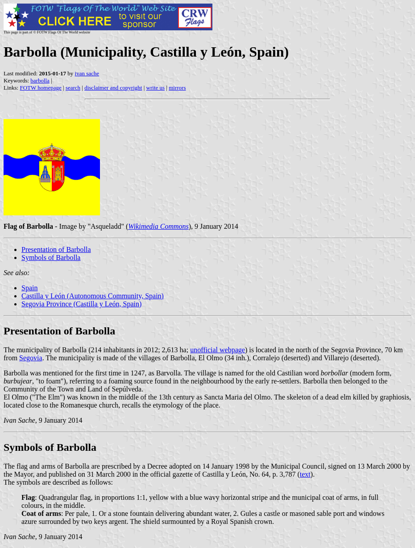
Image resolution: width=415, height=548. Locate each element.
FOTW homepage (40, 87)
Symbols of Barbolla (50, 257)
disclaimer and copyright (113, 87)
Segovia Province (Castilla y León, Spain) (81, 304)
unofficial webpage (217, 350)
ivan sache (87, 73)
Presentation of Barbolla (56, 249)
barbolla (40, 80)
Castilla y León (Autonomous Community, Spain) (92, 296)
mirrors (177, 87)
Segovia (30, 358)
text (305, 474)
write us (155, 87)
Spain (29, 288)
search (73, 87)
